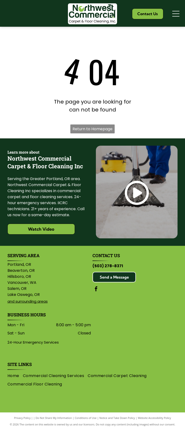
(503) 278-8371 (107, 266)
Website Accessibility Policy (154, 418)
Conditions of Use (86, 418)
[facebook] (96, 289)
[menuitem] (15, 376)
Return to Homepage (92, 129)
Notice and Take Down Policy (117, 418)
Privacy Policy (22, 418)
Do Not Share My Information (54, 418)
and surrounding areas (27, 301)
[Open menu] (175, 13)
